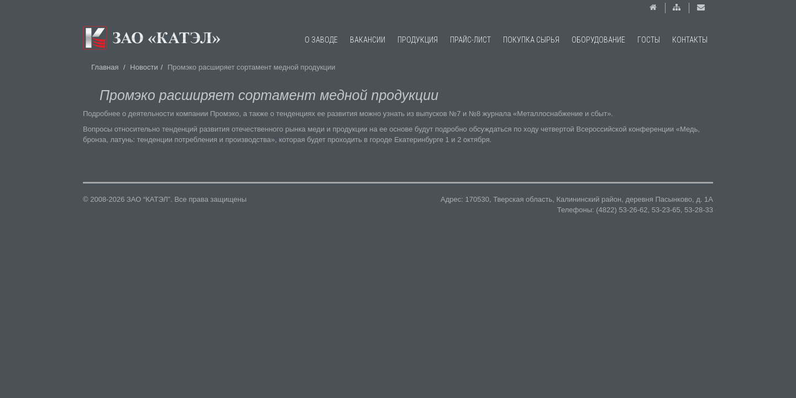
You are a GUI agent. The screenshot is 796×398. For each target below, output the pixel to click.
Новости (144, 67)
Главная (104, 67)
